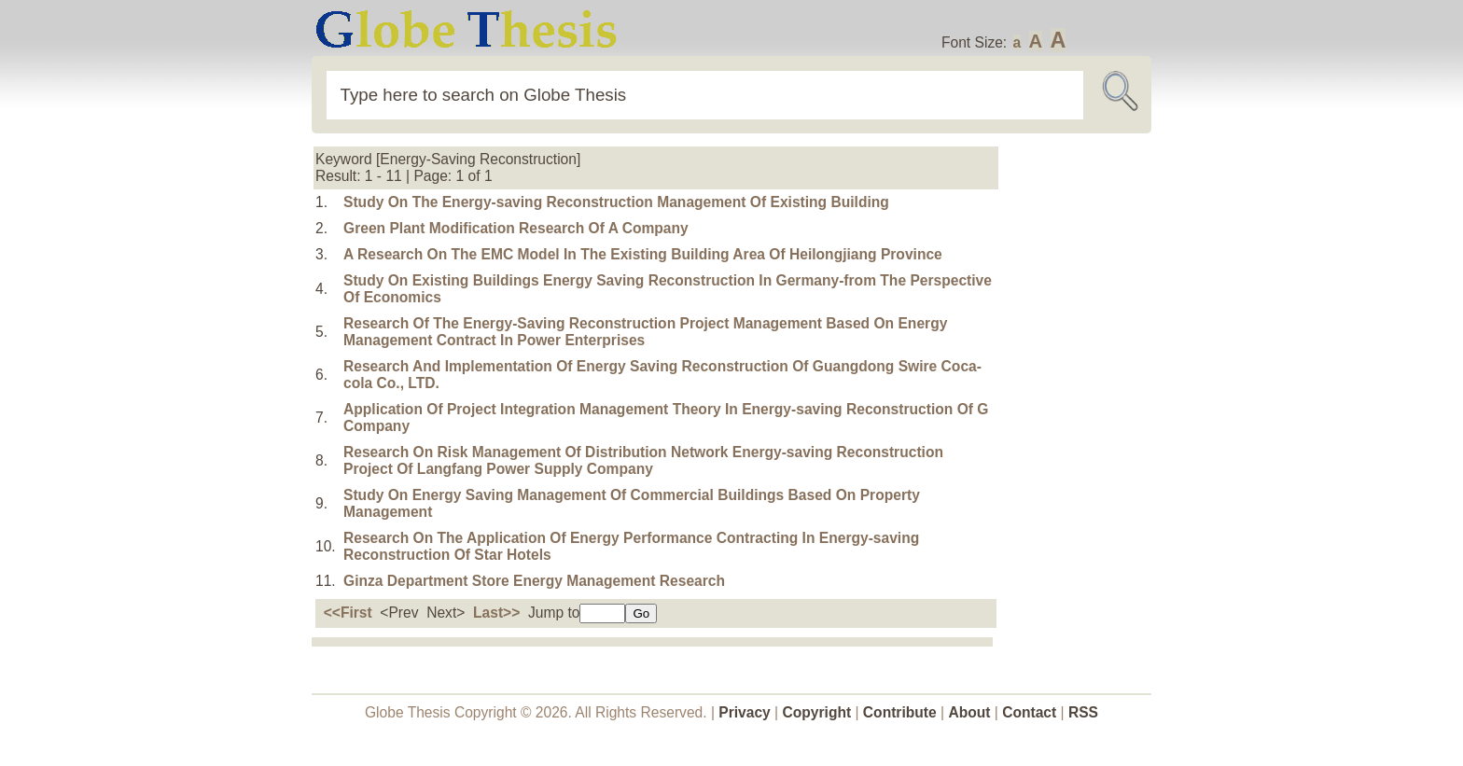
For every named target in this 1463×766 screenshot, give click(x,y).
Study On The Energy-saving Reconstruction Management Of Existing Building (616, 202)
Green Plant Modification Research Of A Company (516, 228)
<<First (348, 612)
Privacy (744, 712)
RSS (1083, 712)
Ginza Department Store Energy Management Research (534, 581)
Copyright (817, 712)
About (969, 712)
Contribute (900, 712)
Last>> (496, 612)
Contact (1031, 712)
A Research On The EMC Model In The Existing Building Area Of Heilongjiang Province (642, 254)
